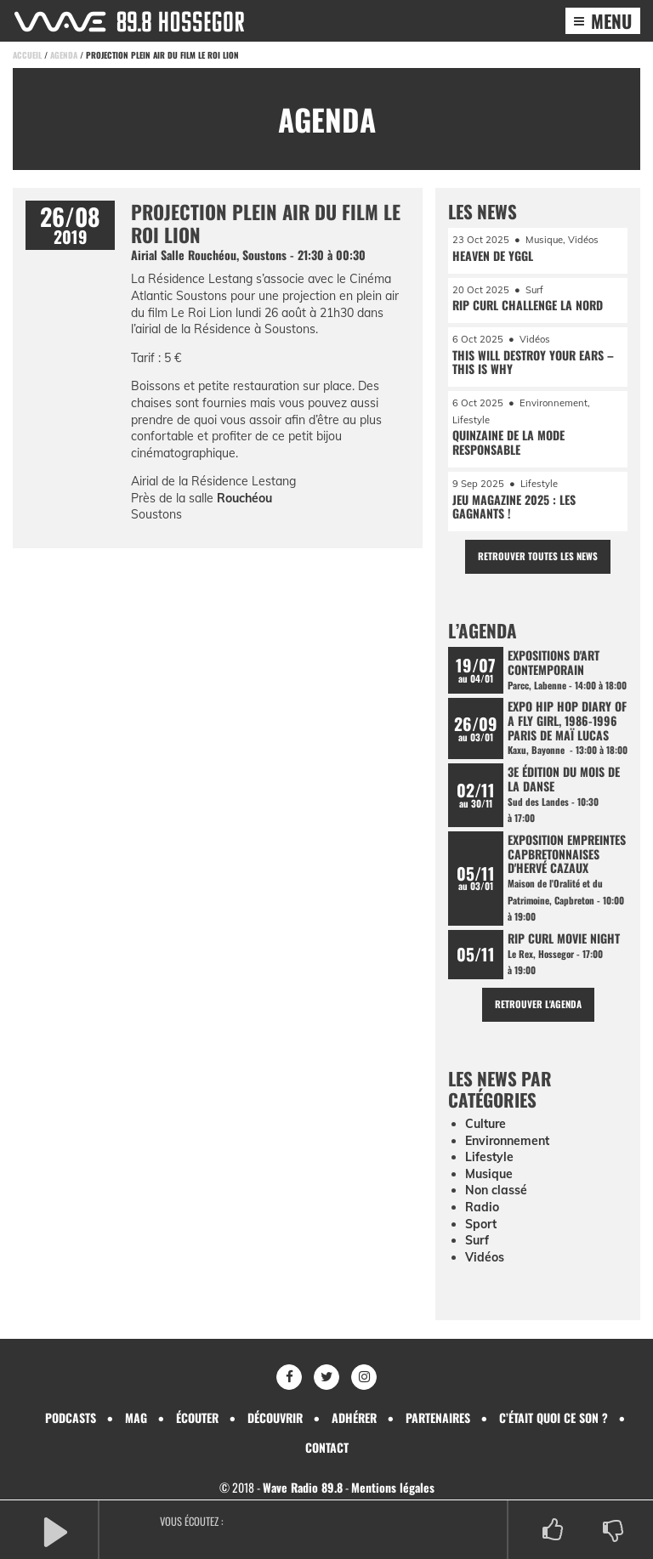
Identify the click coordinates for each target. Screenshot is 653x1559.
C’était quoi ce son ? (553, 1417)
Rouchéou (244, 498)
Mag (136, 1417)
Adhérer (354, 1417)
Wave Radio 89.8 (303, 1487)
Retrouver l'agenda (538, 1004)
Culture (485, 1123)
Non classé (496, 1190)
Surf (477, 1240)
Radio (482, 1207)
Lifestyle (489, 1157)
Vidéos (484, 1257)
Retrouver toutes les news (538, 556)
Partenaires (438, 1417)
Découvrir (275, 1417)
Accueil (27, 54)
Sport (481, 1224)
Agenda (63, 54)
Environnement (507, 1140)
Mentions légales (392, 1487)
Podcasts (70, 1417)
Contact (327, 1447)
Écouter (197, 1417)
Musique (489, 1174)
